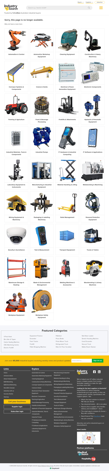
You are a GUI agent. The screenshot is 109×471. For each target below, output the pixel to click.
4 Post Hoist (8, 337)
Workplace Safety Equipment (62, 426)
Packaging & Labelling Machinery (64, 387)
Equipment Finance (36, 336)
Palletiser (59, 336)
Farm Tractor (34, 341)
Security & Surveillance (60, 396)
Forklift (32, 344)
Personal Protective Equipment (63, 393)
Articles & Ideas (8, 376)
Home (5, 373)
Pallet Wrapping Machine (38, 347)
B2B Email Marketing (10, 385)
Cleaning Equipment (38, 379)
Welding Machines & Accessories (63, 417)
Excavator (33, 339)
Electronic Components (39, 396)
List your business (17, 401)
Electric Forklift (9, 348)
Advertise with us (9, 391)
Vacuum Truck (86, 344)
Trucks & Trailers (58, 405)
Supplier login (17, 407)
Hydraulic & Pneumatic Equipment (42, 408)
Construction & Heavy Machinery (41, 382)
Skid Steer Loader (87, 336)
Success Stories (8, 394)
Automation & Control (38, 373)
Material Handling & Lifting (62, 378)
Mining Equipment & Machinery (63, 384)
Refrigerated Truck (62, 344)
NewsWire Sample (9, 388)
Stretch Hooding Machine (90, 339)
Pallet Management (60, 390)
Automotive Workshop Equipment (42, 376)
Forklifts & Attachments (39, 405)
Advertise (100, 2)
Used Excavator (87, 341)
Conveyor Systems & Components (42, 385)
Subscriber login (17, 411)
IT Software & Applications (39, 425)
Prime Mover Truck (62, 341)
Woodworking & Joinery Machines (64, 420)
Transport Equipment (60, 402)
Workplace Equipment (60, 423)
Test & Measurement (60, 399)
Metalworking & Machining (62, 381)
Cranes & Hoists (36, 388)
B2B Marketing (8, 382)
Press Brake (60, 339)
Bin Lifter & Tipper (10, 339)
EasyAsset (97, 416)
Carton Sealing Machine (11, 342)
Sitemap (6, 397)
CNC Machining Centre (11, 345)
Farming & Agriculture (38, 399)
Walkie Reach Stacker (89, 347)
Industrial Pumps (37, 417)
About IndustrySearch (10, 379)
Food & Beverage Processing (40, 402)
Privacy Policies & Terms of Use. (46, 466)
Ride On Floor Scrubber (64, 347)
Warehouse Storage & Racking (63, 408)
